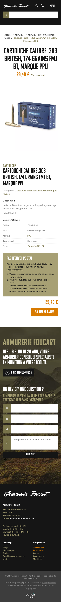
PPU (29, 235)
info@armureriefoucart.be (22, 518)
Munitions (19, 34)
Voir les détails (38, 74)
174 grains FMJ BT (35, 246)
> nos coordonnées (15, 269)
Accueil (8, 34)
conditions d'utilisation (30, 585)
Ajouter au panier (44, 312)
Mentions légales (35, 575)
